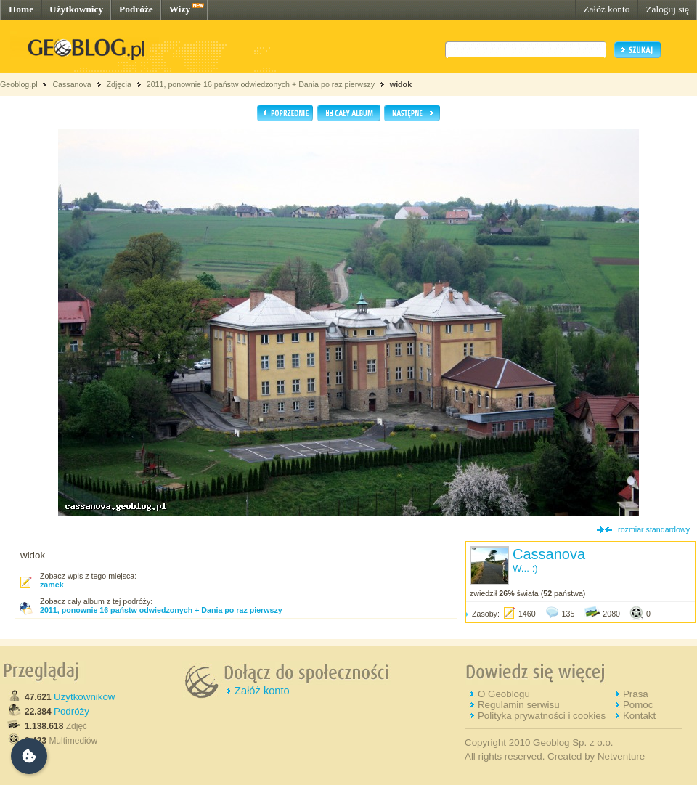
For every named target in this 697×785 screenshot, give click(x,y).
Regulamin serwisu (519, 704)
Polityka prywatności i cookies (542, 715)
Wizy (179, 9)
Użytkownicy (76, 9)
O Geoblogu (504, 693)
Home (21, 9)
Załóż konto (606, 9)
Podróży (71, 711)
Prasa (635, 693)
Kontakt (639, 715)
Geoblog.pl (19, 84)
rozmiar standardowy (654, 529)
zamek (52, 584)
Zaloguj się (667, 9)
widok (401, 84)
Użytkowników (84, 696)
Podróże (136, 9)
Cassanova (71, 84)
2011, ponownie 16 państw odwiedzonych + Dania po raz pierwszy (261, 84)
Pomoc (638, 704)
